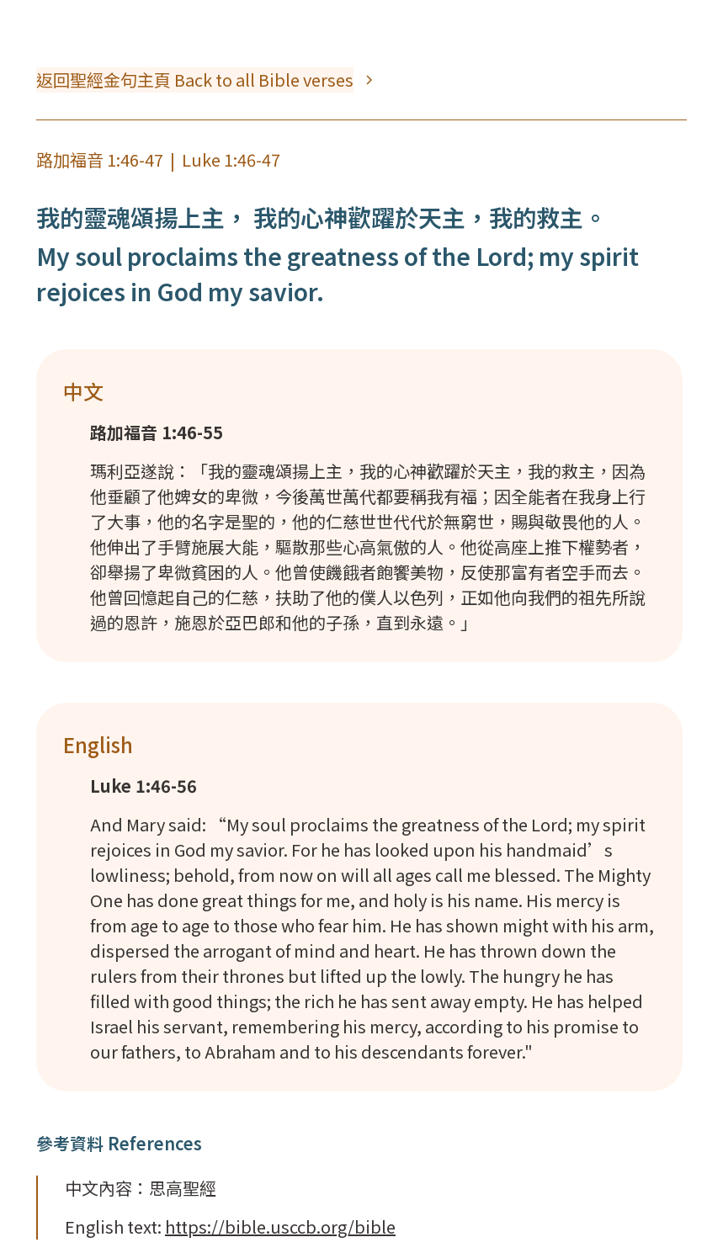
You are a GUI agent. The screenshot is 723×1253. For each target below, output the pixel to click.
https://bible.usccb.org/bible (280, 1226)
